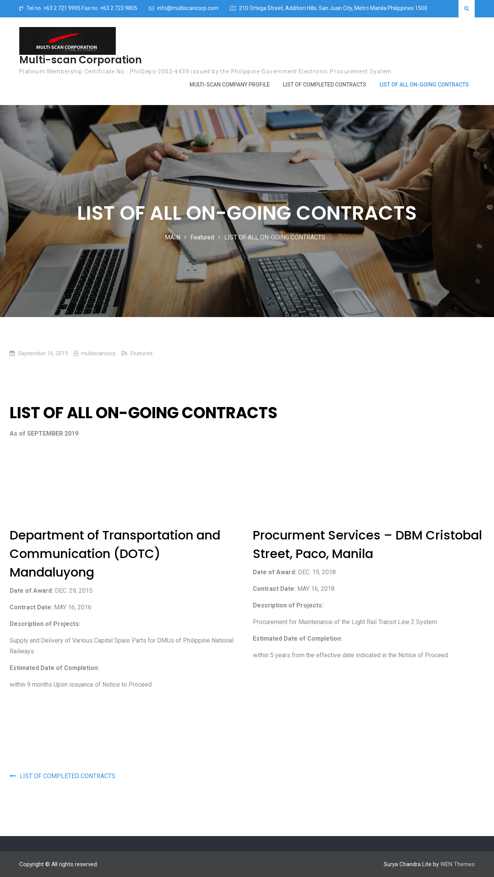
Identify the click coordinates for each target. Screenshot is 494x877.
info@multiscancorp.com (187, 8)
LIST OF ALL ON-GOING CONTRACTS (424, 84)
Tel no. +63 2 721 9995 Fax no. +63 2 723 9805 (81, 8)
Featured (141, 353)
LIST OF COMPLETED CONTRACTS (324, 84)
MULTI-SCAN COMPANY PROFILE (229, 84)
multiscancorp (98, 353)
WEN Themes (457, 864)
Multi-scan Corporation (80, 60)
